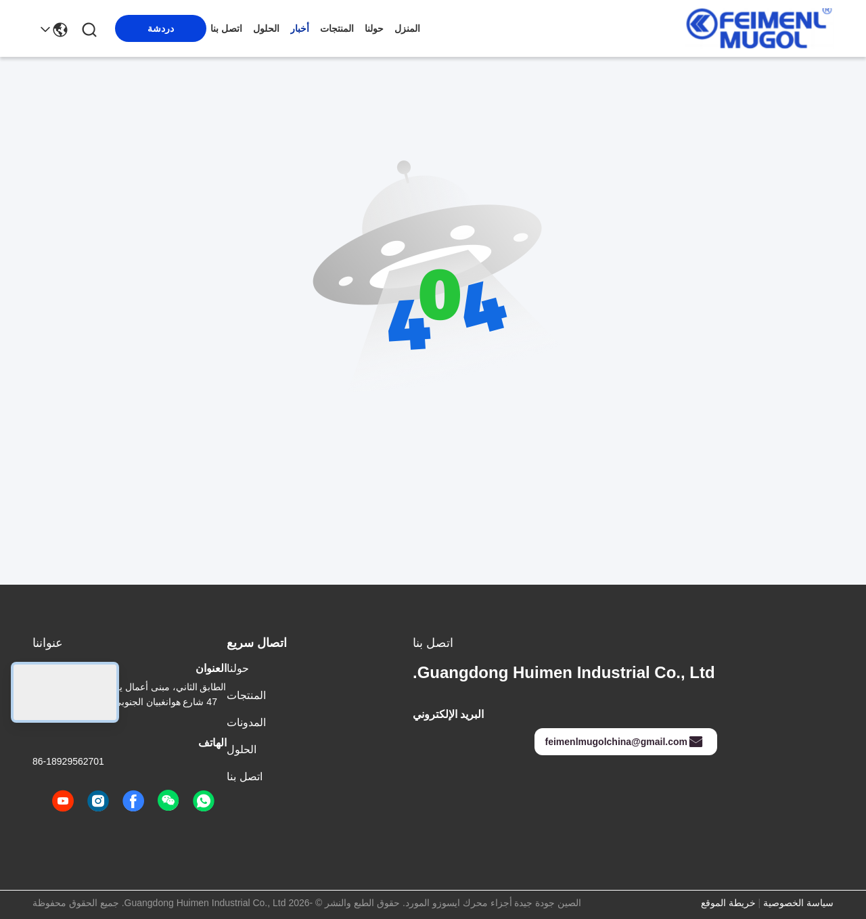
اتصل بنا (226, 28)
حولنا (374, 28)
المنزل (407, 28)
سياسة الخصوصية (798, 902)
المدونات (246, 722)
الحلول (266, 28)
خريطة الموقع (728, 902)
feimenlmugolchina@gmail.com (624, 741)
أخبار (299, 28)
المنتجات (337, 28)
